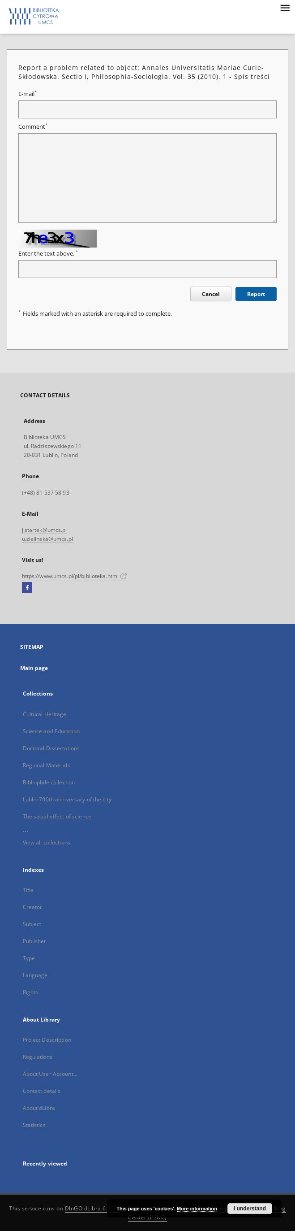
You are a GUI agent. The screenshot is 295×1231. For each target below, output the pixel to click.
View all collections (46, 842)
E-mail (27, 94)
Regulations (37, 1057)
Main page (34, 668)
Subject (32, 924)
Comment (32, 126)
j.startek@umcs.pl (44, 530)
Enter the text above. (48, 253)
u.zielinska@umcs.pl (47, 539)
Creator (33, 907)
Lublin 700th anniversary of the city (67, 799)
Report (256, 294)
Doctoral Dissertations (51, 748)
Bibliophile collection (49, 782)
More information (197, 1208)
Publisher (35, 941)
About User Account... (50, 1074)
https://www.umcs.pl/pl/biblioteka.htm (75, 576)
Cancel (211, 294)
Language (35, 975)
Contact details (42, 1091)
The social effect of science (57, 816)
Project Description (47, 1040)
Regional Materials (46, 765)
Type (29, 958)
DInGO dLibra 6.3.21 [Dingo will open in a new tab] (92, 1208)
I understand (250, 1208)
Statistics (34, 1125)
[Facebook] (27, 588)
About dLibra (39, 1108)
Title (28, 890)
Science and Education (51, 731)
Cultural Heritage (45, 714)
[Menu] (285, 7)
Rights (30, 992)
